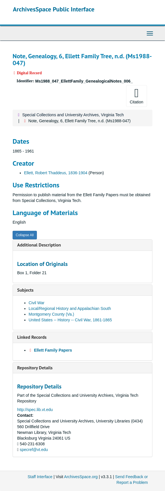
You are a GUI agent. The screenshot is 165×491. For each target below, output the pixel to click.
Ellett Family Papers (53, 350)
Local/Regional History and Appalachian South (70, 308)
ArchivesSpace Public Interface (53, 9)
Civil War (36, 302)
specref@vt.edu (34, 449)
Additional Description (39, 245)
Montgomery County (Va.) (51, 314)
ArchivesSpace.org (81, 476)
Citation (136, 95)
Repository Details (35, 367)
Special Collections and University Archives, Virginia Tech (73, 115)
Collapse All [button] (25, 235)
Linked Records (32, 337)
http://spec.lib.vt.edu (35, 409)
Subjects (25, 290)
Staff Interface (39, 476)
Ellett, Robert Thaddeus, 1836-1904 (56, 173)
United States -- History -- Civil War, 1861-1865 (70, 320)
